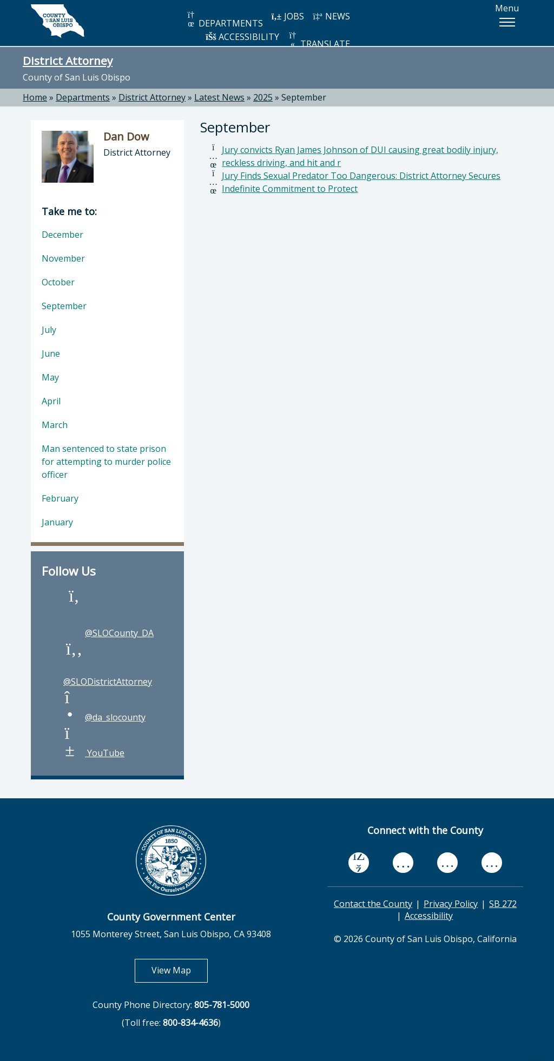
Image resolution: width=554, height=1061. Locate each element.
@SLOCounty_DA (108, 633)
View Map (179, 970)
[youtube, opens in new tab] (403, 862)
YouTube (93, 753)
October (58, 282)
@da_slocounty (104, 717)
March (55, 425)
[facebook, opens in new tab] (358, 862)
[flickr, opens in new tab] (447, 862)
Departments (83, 97)
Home (35, 97)
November (63, 258)
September (303, 97)
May (50, 377)
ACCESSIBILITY (242, 36)
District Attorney (68, 60)
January (57, 522)
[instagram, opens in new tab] (491, 862)
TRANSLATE (318, 40)
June (51, 353)
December (62, 235)
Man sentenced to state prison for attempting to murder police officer (106, 462)
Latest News (219, 97)
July (49, 330)
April (51, 401)
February (60, 498)
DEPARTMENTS (224, 20)
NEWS (331, 16)
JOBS (287, 16)
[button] (506, 22)
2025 (263, 97)
